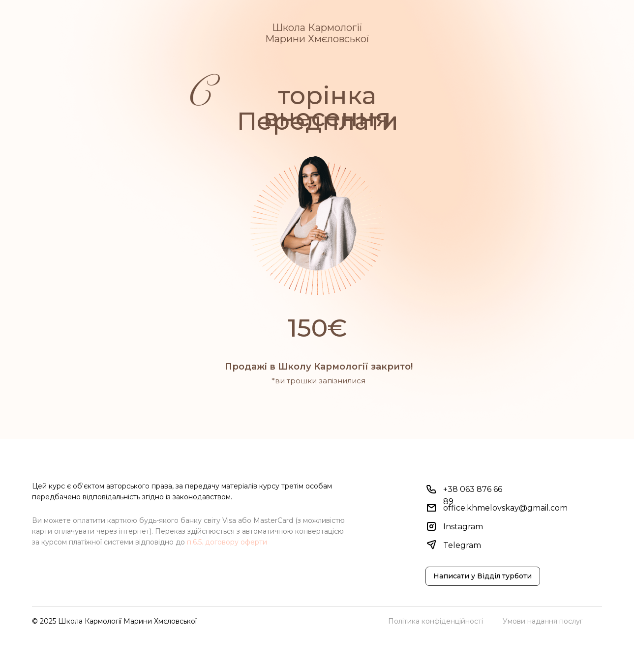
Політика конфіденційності (435, 621)
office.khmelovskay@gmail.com (505, 508)
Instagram (463, 526)
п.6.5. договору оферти (227, 542)
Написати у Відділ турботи (482, 576)
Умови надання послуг (543, 621)
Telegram (462, 545)
